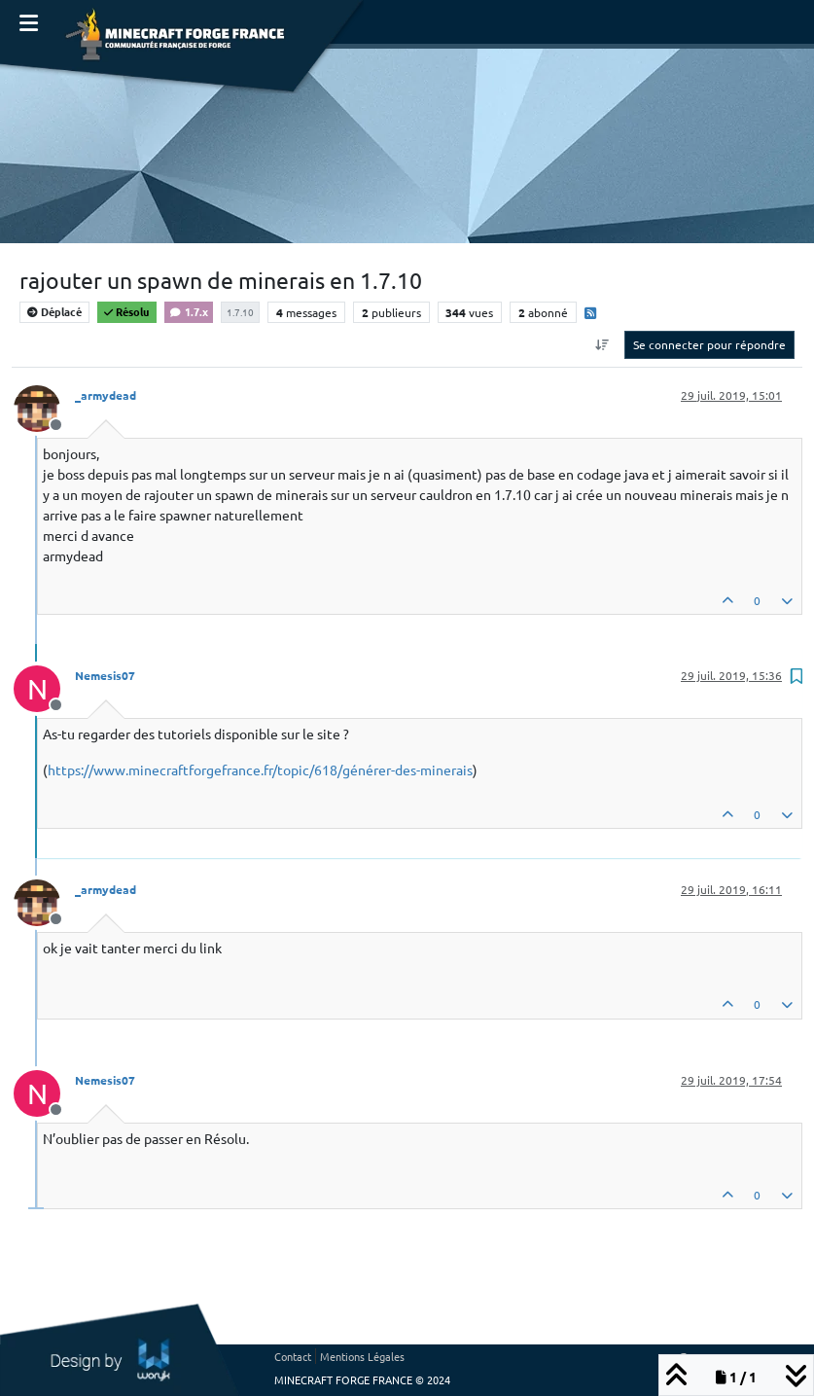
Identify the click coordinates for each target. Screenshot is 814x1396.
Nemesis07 (105, 675)
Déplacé (54, 311)
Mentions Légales (362, 1356)
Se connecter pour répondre (709, 344)
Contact (292, 1356)
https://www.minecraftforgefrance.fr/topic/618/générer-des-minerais (260, 769)
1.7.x (188, 311)
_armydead (105, 395)
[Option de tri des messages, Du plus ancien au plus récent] (602, 344)
